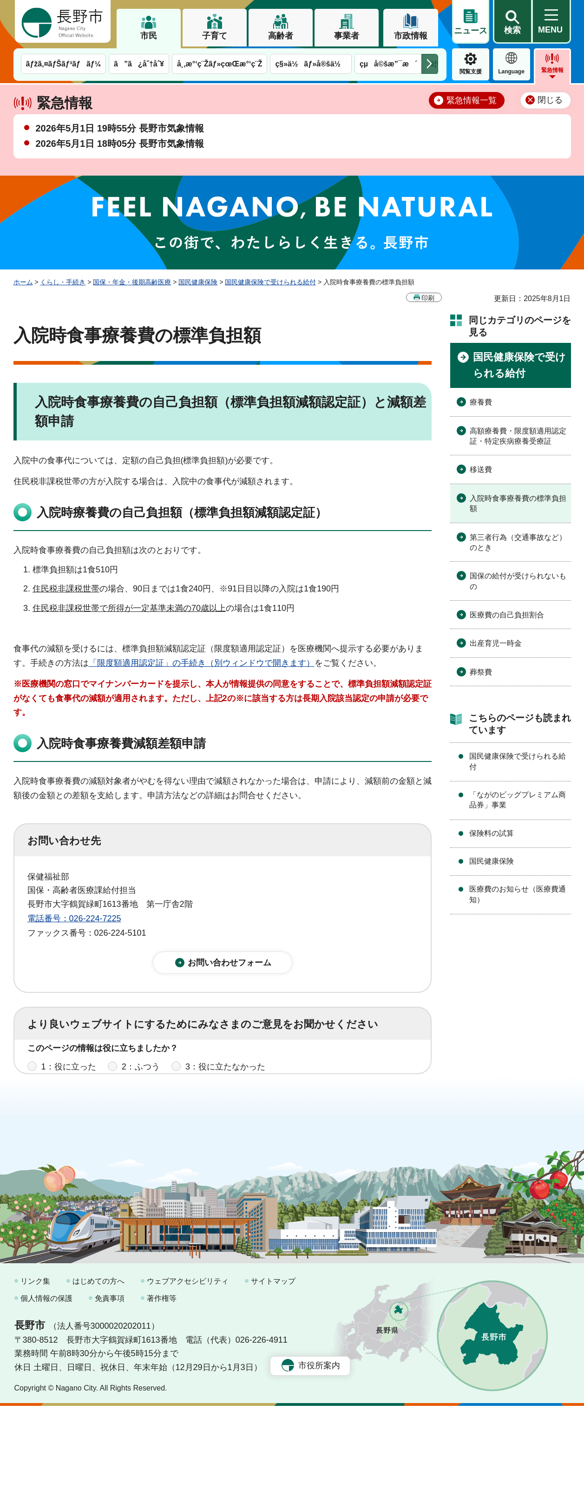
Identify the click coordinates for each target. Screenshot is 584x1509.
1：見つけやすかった (81, 1117)
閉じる (550, 100)
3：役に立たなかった (225, 1076)
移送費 (481, 469)
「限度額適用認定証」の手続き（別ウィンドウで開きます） (202, 663)
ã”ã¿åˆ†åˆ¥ (139, 64)
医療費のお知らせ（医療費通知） (517, 894)
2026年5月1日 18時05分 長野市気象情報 (120, 143)
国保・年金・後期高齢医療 (132, 282)
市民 (148, 35)
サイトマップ (273, 1384)
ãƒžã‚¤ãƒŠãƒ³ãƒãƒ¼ (63, 64)
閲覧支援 (470, 71)
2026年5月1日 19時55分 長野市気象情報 (120, 128)
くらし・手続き (62, 282)
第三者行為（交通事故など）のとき (518, 542)
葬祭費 (481, 672)
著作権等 (162, 1401)
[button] (512, 22)
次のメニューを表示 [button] (429, 64)
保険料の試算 (491, 833)
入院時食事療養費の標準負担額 (518, 503)
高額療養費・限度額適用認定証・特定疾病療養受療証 (518, 436)
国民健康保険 (197, 282)
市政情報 (410, 35)
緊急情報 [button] (552, 70)
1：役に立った (68, 1076)
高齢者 (280, 35)
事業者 (346, 35)
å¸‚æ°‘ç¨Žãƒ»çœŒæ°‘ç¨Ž (219, 64)
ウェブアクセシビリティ (188, 1384)
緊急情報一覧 (471, 100)
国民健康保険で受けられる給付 (270, 282)
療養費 (481, 402)
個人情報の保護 (46, 1401)
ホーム (23, 282)
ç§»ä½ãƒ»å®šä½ (310, 64)
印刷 (427, 298)
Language (511, 71)
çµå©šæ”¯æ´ (388, 64)
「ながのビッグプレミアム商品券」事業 (517, 800)
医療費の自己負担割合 (507, 615)
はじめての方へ (98, 1384)
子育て (214, 35)
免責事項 (110, 1401)
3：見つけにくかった (250, 1117)
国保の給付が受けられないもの (518, 581)
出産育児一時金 (496, 643)
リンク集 (35, 1384)
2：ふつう (141, 1076)
